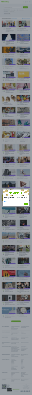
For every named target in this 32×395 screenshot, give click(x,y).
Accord (26, 203)
